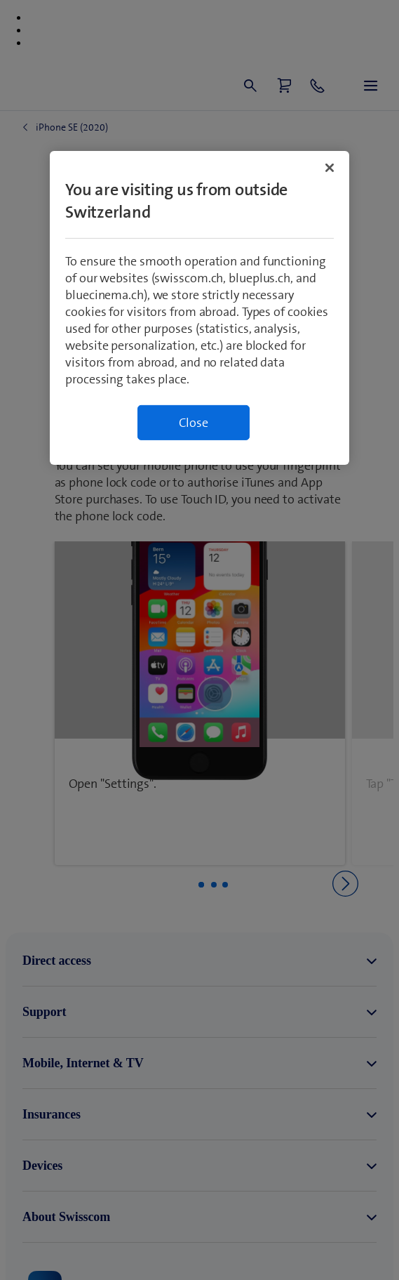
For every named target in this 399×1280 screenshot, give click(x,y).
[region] (199, 308)
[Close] (329, 167)
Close (193, 422)
